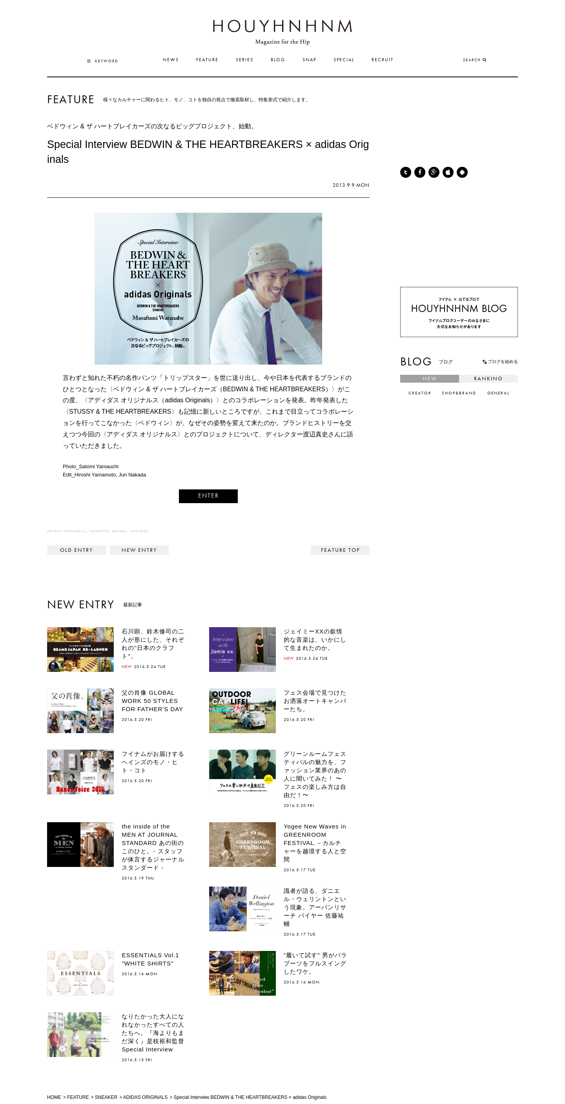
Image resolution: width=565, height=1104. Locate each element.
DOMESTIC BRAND (108, 531)
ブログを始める (500, 361)
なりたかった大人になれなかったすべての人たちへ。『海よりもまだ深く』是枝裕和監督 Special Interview (156, 1033)
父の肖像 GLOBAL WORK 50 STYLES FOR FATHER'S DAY (152, 700)
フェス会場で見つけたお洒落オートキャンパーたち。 (315, 700)
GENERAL (498, 393)
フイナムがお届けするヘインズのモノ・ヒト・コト (153, 762)
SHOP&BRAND (459, 393)
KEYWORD (102, 61)
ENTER (208, 496)
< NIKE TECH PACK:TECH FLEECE (76, 550)
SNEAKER (139, 531)
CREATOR (420, 393)
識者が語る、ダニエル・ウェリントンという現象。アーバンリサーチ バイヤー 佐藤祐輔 (315, 907)
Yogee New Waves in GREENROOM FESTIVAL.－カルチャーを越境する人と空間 (315, 843)
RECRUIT (383, 60)
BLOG (278, 60)
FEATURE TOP (340, 550)
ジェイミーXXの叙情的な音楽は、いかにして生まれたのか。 (315, 639)
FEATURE (207, 60)
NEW (430, 378)
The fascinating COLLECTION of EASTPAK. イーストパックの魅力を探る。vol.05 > (139, 550)
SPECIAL (344, 60)
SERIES (244, 60)
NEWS (171, 60)
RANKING (488, 378)
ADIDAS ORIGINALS (66, 531)
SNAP (309, 60)
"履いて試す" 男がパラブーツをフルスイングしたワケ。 (315, 963)
